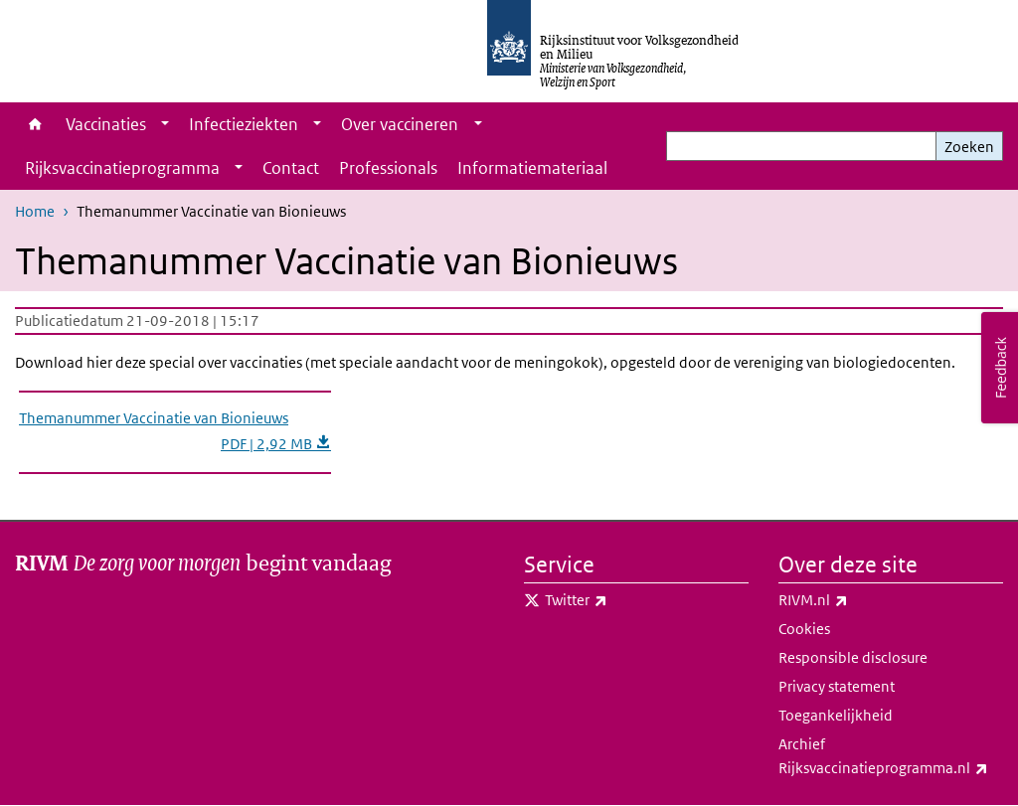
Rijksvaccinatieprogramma (122, 168)
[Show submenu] (165, 124)
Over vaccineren (399, 124)
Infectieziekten (243, 124)
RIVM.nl (856, 600)
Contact (290, 168)
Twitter (620, 600)
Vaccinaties (106, 124)
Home (35, 124)
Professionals (388, 168)
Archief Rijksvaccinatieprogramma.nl (890, 757)
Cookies (804, 628)
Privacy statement (836, 686)
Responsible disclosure (853, 657)
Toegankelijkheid (835, 715)
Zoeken (969, 146)
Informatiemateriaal (532, 168)
